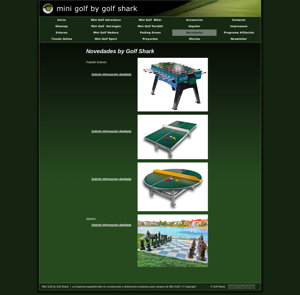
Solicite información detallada (111, 74)
